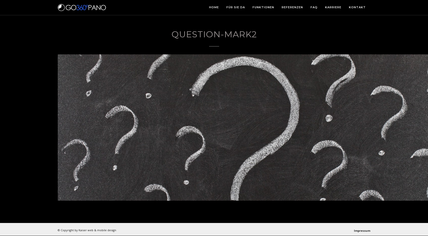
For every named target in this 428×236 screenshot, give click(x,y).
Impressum (362, 230)
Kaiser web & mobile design (97, 230)
